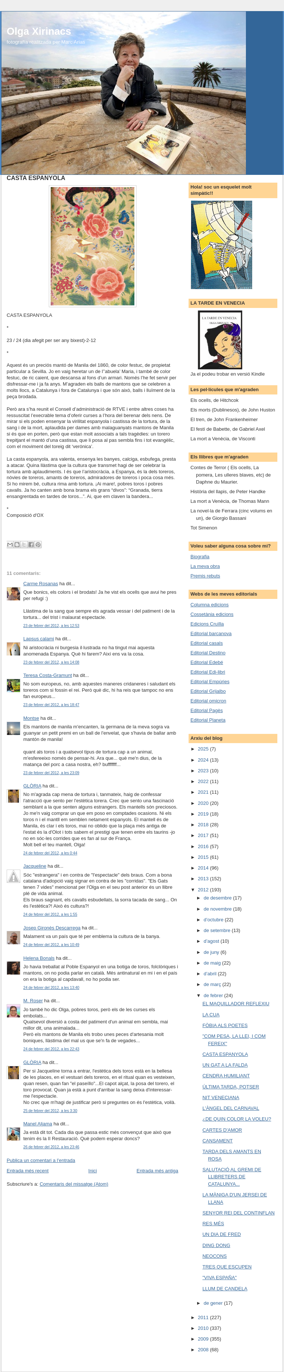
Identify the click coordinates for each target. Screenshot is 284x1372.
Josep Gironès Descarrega (52, 928)
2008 (204, 1349)
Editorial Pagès (206, 710)
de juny (212, 952)
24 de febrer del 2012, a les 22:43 (51, 1049)
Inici (92, 1170)
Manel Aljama (37, 1124)
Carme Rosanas (40, 583)
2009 (204, 1339)
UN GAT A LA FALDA (224, 1065)
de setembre (218, 930)
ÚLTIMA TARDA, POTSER (230, 1087)
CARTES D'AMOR (222, 1130)
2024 (204, 760)
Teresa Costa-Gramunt (47, 675)
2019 (204, 814)
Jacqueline (34, 866)
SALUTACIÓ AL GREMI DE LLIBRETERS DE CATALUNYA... (231, 1177)
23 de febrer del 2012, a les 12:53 (51, 626)
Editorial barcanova (210, 633)
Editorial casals (206, 643)
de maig (213, 963)
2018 (204, 824)
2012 (204, 889)
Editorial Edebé (206, 662)
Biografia (199, 556)
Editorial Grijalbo (208, 691)
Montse (31, 718)
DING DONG (216, 1245)
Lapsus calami (38, 638)
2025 (204, 749)
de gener (214, 1303)
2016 (204, 846)
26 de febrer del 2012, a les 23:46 (51, 1147)
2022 (204, 781)
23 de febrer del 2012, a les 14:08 (51, 662)
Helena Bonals (39, 958)
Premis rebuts (205, 576)
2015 (204, 857)
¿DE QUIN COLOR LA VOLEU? (236, 1119)
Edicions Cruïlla (207, 624)
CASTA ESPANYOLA (225, 1054)
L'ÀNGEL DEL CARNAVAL (230, 1108)
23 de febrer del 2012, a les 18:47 (51, 705)
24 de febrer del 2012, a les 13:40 (51, 988)
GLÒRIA (32, 786)
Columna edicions (209, 604)
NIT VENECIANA (220, 1097)
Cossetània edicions (211, 614)
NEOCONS (214, 1256)
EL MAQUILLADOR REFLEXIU (235, 1003)
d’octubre (214, 919)
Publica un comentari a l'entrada (41, 1160)
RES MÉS (213, 1223)
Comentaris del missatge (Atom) (74, 1184)
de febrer (214, 995)
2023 (204, 770)
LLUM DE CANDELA (224, 1288)
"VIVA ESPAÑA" (219, 1277)
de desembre (218, 898)
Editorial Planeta (208, 720)
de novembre (218, 909)
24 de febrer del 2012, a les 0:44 (50, 853)
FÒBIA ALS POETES (224, 1025)
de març (213, 984)
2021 (204, 792)
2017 (204, 835)
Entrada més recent (27, 1170)
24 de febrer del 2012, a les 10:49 (51, 945)
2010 (204, 1328)
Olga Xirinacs (39, 31)
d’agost (212, 941)
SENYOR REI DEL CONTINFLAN (238, 1213)
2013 (204, 878)
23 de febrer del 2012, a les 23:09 (51, 773)
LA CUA (210, 1014)
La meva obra (205, 566)
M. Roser (33, 1000)
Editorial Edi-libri (207, 672)
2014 (204, 868)
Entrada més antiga (157, 1170)
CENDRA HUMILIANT (226, 1075)
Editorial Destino (208, 652)
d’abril (211, 973)
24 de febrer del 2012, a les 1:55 (50, 914)
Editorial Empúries (210, 681)
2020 (204, 803)
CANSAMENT (217, 1141)
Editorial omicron (208, 701)
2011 (204, 1317)
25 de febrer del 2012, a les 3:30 (50, 1111)
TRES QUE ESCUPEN (226, 1267)
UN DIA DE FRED (221, 1234)
